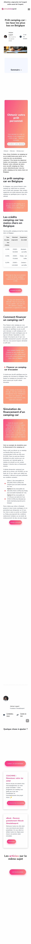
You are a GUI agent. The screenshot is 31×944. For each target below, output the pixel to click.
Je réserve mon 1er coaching (16, 803)
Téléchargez (11, 841)
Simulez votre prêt (15, 522)
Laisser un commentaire (15, 764)
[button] (29, 9)
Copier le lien (23, 715)
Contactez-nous (9, 715)
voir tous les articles (17, 872)
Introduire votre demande (16, 144)
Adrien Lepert (14, 706)
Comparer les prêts (15, 290)
